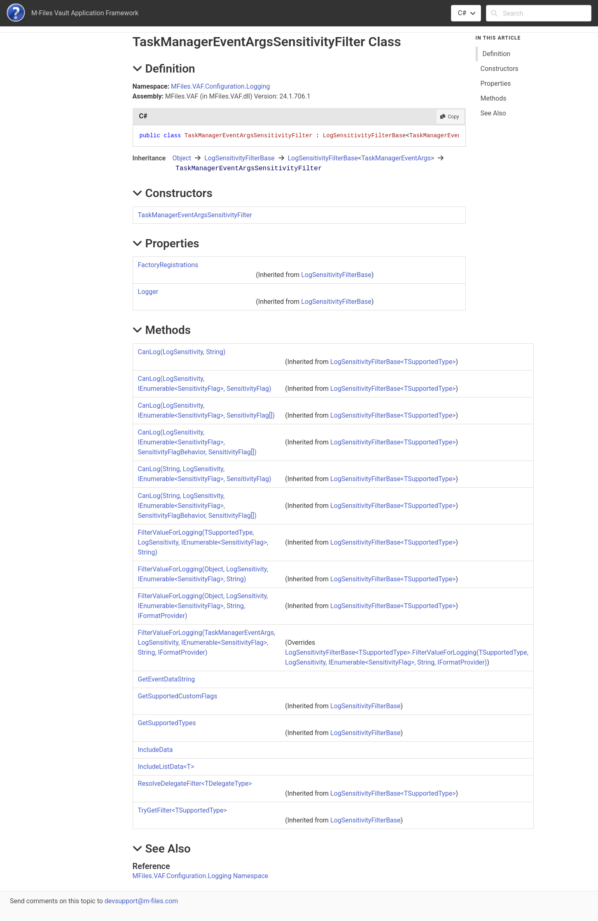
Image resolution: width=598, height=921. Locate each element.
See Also (493, 113)
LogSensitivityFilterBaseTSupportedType (393, 362)
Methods (494, 98)
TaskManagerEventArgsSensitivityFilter (195, 215)
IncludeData (155, 750)
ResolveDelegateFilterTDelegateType (195, 783)
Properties (496, 83)
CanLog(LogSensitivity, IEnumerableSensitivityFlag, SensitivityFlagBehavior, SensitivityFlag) (197, 442)
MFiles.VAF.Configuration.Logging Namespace (201, 876)
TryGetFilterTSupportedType (182, 810)
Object (181, 158)
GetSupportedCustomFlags (177, 696)
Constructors (500, 69)
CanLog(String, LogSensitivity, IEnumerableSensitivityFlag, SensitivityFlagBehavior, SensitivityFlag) (197, 505)
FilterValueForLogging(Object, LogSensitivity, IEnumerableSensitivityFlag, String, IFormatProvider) (203, 606)
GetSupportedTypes (167, 723)
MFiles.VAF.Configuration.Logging (220, 86)
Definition (497, 54)
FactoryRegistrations (168, 265)
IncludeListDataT (166, 767)
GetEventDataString (166, 679)
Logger (148, 292)
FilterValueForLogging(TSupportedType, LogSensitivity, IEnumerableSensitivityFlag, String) (203, 542)
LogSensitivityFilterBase (239, 158)
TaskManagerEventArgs (396, 158)
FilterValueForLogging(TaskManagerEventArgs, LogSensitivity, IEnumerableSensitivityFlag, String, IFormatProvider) (207, 642)
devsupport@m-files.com (141, 901)
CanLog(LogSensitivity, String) (182, 352)
